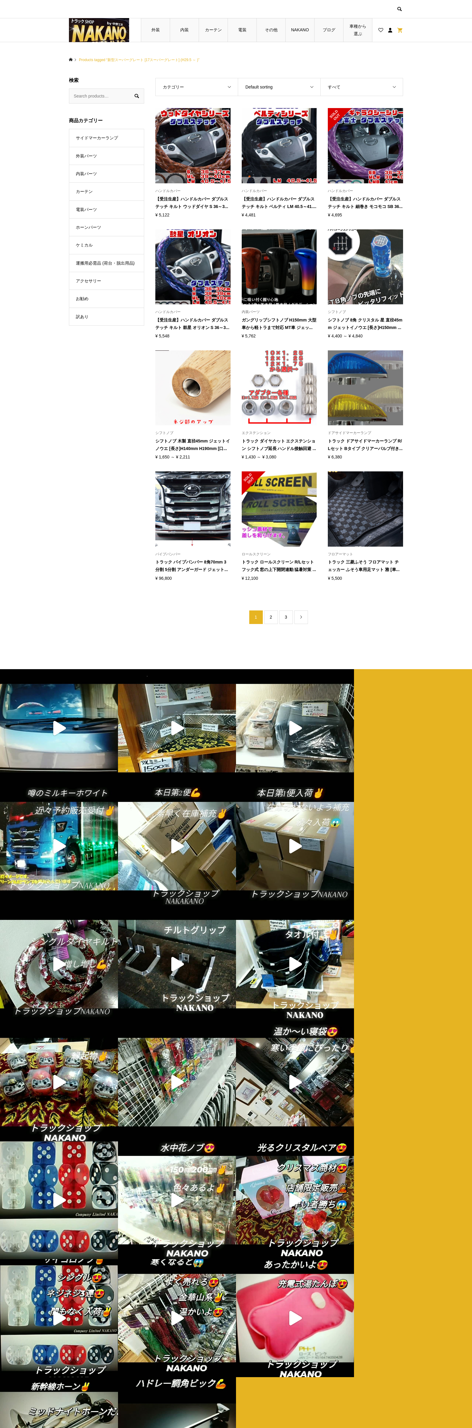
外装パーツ (86, 156)
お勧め (82, 298)
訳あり (82, 316)
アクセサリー (88, 280)
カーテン (213, 29)
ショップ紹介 (261, 1354)
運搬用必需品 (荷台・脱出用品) (105, 263)
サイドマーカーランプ (97, 137)
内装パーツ (86, 173)
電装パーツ (86, 209)
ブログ (329, 29)
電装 (242, 29)
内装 (184, 29)
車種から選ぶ (357, 30)
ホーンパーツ (88, 227)
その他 (271, 29)
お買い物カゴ (177, 1374)
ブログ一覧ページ (182, 1364)
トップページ (177, 1354)
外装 (155, 29)
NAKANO (300, 29)
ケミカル (84, 245)
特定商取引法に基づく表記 (274, 1374)
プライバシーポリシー (270, 1364)
